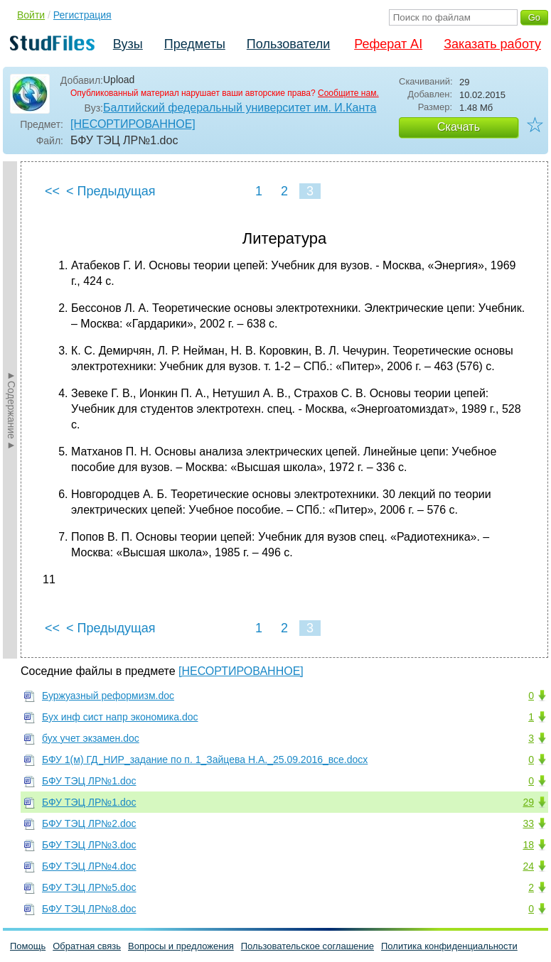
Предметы (194, 44)
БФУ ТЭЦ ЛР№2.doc (89, 823)
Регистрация (82, 15)
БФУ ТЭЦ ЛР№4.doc (89, 866)
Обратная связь (87, 946)
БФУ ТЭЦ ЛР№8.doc (89, 908)
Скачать (458, 127)
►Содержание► (11, 409)
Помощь (28, 946)
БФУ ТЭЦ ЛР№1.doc (89, 781)
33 (528, 823)
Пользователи (288, 44)
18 (528, 844)
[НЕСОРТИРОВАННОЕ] (133, 124)
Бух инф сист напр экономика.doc (120, 717)
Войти (31, 15)
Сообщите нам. (348, 93)
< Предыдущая (111, 191)
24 (528, 866)
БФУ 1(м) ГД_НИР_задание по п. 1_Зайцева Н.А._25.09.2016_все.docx (205, 759)
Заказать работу (492, 44)
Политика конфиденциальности (449, 946)
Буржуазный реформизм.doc (108, 695)
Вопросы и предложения (181, 946)
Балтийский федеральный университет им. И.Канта (239, 108)
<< (52, 191)
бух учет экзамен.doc (90, 738)
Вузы (128, 44)
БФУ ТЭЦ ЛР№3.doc (89, 844)
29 (528, 802)
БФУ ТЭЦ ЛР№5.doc (89, 887)
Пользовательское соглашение (307, 946)
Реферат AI (388, 44)
